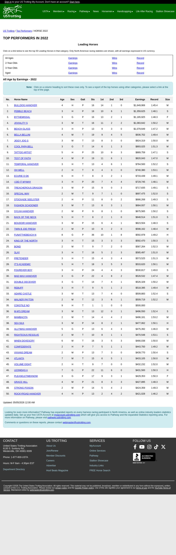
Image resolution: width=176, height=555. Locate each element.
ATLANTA (19, 375)
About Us (51, 506)
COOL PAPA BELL (23, 163)
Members (58, 11)
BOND (17, 263)
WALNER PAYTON (24, 316)
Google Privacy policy (84, 548)
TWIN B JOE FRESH (25, 246)
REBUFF (18, 304)
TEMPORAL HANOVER (26, 181)
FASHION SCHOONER (26, 222)
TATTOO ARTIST (23, 169)
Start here (75, 2)
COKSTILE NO (22, 322)
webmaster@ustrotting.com (76, 439)
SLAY (17, 269)
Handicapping (124, 11)
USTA (45, 11)
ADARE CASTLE (22, 310)
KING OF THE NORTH (25, 257)
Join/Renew (52, 511)
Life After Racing (144, 11)
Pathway (83, 11)
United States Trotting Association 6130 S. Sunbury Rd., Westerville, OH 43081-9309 (20, 509)
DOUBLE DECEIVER (25, 299)
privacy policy (61, 548)
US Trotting (8, 48)
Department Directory (14, 530)
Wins (114, 75)
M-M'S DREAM (22, 328)
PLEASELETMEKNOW (26, 393)
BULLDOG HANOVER (25, 122)
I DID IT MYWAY (22, 198)
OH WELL (19, 187)
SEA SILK (19, 340)
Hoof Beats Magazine (57, 531)
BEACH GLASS (22, 145)
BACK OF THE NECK (25, 234)
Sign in (8, 2)
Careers (50, 521)
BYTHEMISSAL (22, 134)
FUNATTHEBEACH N (25, 251)
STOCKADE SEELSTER (26, 216)
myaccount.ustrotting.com (67, 431)
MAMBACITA (20, 334)
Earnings (72, 75)
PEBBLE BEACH (22, 128)
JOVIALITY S (21, 140)
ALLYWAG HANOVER (25, 346)
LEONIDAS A (21, 387)
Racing (70, 11)
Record (140, 75)
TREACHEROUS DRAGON (28, 204)
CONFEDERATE (22, 363)
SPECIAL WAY (21, 210)
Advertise (51, 526)
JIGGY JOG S (21, 157)
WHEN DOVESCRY (24, 357)
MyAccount (95, 506)
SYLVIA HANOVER (24, 228)
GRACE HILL (21, 399)
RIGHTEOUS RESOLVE (26, 352)
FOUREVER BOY (23, 287)
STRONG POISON (23, 404)
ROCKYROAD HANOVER (27, 410)
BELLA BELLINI (22, 151)
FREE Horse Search (100, 531)
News (96, 11)
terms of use (141, 548)
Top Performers (24, 48)
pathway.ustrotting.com (59, 434)
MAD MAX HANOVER (25, 293)
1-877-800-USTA (19, 517)
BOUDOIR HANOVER (25, 240)
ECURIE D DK (21, 193)
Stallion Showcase (165, 11)
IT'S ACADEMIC (22, 281)
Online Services (98, 511)
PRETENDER (21, 275)
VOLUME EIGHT (22, 381)
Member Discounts (55, 516)
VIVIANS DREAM (23, 369)
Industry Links (97, 526)
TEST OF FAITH (22, 175)
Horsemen (107, 11)
